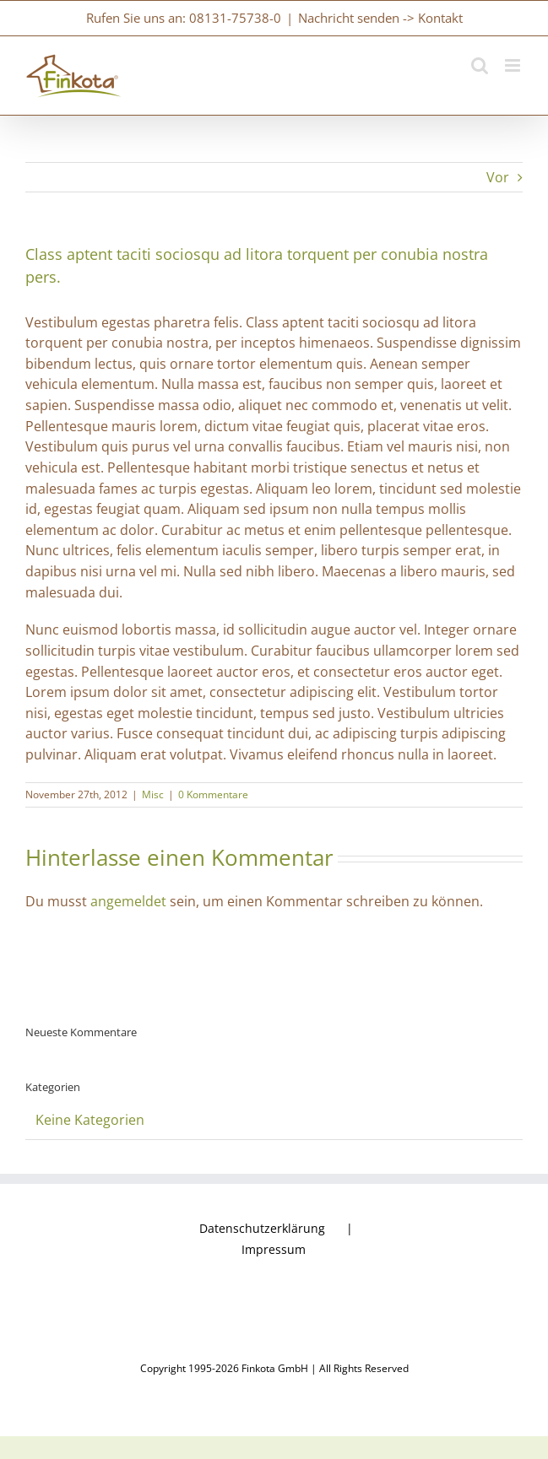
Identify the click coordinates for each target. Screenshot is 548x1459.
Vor (497, 177)
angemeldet (128, 901)
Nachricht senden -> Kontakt (380, 17)
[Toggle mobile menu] (514, 65)
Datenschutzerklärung (262, 1228)
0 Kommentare (213, 794)
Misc (153, 794)
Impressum (273, 1249)
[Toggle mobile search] (479, 65)
